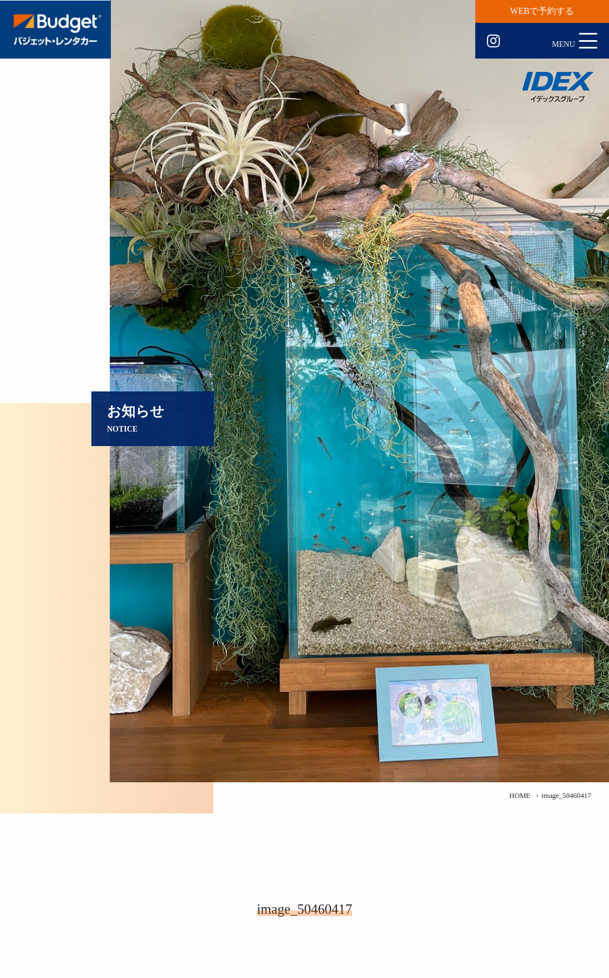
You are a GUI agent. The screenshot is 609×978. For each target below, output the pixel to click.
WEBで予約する (542, 11)
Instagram (493, 41)
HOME (519, 796)
